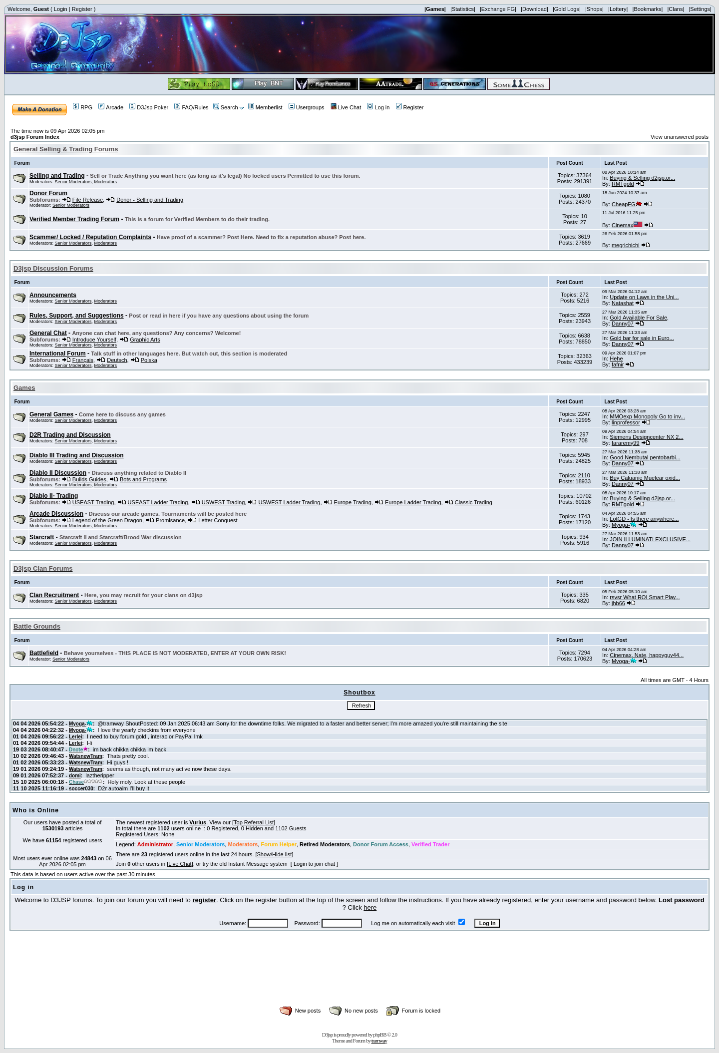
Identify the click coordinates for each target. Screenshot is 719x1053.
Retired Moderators (325, 844)
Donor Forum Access (380, 844)
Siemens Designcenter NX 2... (646, 437)
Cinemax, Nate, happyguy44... (647, 655)
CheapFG (627, 204)
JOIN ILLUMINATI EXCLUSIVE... (650, 539)
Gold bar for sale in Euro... (642, 338)
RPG (82, 107)
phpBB (379, 1035)
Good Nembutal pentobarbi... (645, 457)
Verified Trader (430, 844)
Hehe (616, 358)
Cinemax (627, 225)
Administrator (155, 844)
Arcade (110, 107)
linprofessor (626, 422)
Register (82, 9)
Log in (378, 107)
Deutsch (117, 360)
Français (82, 360)
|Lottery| (618, 9)
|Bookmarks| (648, 9)
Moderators (105, 181)
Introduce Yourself (94, 340)
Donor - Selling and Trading (149, 200)
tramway (379, 1041)
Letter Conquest (217, 520)
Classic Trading (473, 502)
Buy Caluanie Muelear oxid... (645, 478)
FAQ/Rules (191, 107)
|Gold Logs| (567, 9)
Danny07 (623, 324)
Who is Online (35, 810)
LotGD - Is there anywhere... (644, 519)
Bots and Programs (143, 479)
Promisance (170, 520)
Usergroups (307, 107)
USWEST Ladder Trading (289, 502)
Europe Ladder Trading (413, 502)
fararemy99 (626, 443)
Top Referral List (254, 822)
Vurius (197, 822)
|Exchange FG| (498, 9)
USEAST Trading (93, 502)
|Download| (534, 9)
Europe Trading (352, 502)
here (369, 907)
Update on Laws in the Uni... (644, 297)
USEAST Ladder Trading (158, 502)
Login (60, 9)
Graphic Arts (145, 340)
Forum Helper (279, 844)
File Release (87, 200)
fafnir (618, 364)
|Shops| (594, 9)
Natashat (623, 303)
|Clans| (675, 9)
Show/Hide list (274, 854)
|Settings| (700, 9)
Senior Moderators (73, 181)
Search (225, 107)
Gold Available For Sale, (639, 318)
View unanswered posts (680, 137)
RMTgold (623, 184)
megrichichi (626, 245)
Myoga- (624, 525)
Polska (149, 360)
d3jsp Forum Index (34, 137)
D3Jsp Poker (148, 107)
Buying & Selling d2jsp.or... (642, 178)
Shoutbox (359, 692)
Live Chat (346, 107)
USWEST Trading (223, 502)
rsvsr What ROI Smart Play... (645, 597)
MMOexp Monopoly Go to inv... (647, 416)
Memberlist (265, 107)
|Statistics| (462, 9)
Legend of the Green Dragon (107, 520)
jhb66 (618, 603)
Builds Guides (89, 479)
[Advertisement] (359, 979)
